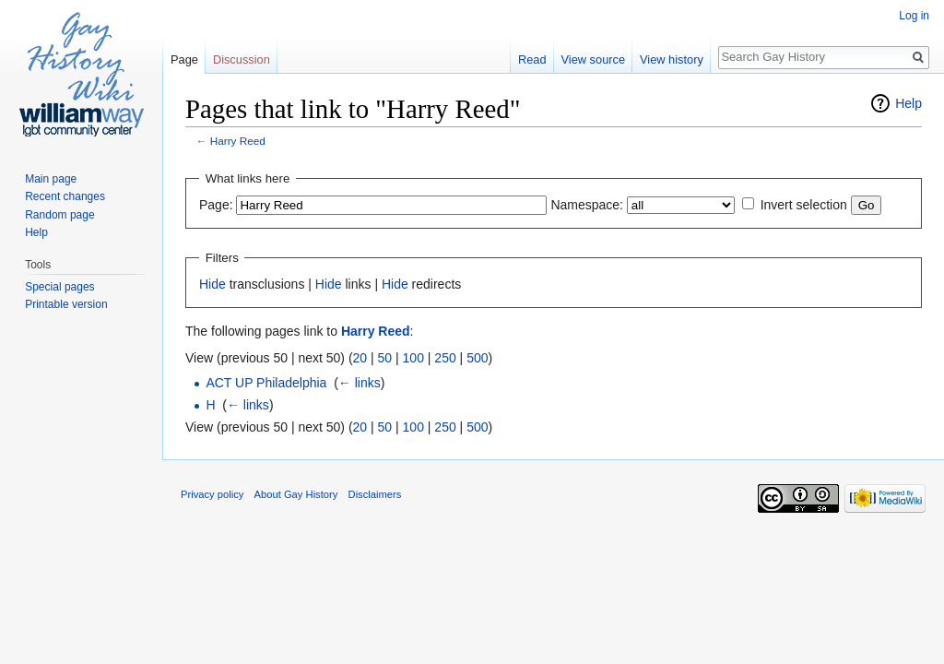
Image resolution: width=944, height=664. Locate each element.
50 (385, 357)
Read (532, 59)
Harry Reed (238, 141)
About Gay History (296, 494)
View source (593, 59)
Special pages (59, 286)
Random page (59, 214)
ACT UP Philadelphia (266, 382)
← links (359, 382)
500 (477, 357)
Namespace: (586, 204)
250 (444, 357)
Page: (216, 204)
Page (184, 59)
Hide (212, 284)
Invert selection (804, 204)
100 (413, 357)
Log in (914, 15)
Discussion (241, 59)
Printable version (66, 304)
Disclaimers (375, 494)
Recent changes (65, 196)
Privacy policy (212, 494)
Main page (51, 178)
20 (360, 357)
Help (908, 103)
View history (671, 59)
